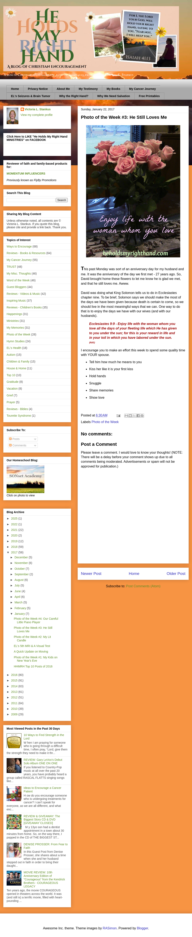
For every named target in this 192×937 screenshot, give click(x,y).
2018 (14, 546)
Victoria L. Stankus (38, 109)
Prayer (11, 402)
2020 (14, 535)
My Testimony (88, 88)
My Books (113, 88)
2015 (14, 680)
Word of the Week (18, 280)
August (19, 579)
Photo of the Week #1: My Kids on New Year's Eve (35, 659)
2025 (14, 518)
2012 (14, 697)
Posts (14, 439)
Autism (11, 354)
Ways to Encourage (19, 246)
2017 (14, 552)
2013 (14, 691)
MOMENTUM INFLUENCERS (26, 173)
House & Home (16, 368)
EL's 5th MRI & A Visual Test (32, 646)
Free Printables (149, 96)
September (21, 574)
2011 (14, 703)
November (21, 563)
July (17, 585)
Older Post (176, 573)
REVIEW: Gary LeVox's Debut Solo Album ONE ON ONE (43, 761)
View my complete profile (37, 115)
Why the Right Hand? (74, 96)
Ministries (13, 320)
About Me (63, 88)
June (17, 591)
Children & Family (18, 361)
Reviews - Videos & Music (23, 293)
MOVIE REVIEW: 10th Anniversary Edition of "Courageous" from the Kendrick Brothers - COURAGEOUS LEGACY (44, 879)
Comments (17, 445)
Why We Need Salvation (113, 96)
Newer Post (91, 573)
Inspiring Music (16, 300)
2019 (14, 541)
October (20, 568)
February (20, 608)
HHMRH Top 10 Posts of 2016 (33, 666)
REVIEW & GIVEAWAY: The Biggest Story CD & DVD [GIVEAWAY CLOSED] (42, 820)
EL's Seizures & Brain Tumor (30, 96)
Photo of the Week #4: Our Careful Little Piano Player (36, 620)
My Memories (15, 327)
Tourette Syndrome (19, 415)
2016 (14, 675)
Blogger (142, 928)
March (18, 602)
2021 (14, 530)
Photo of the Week (105, 422)
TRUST (11, 266)
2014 (14, 686)
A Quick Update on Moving (31, 651)
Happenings (14, 314)
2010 (14, 708)
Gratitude (13, 381)
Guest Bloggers (17, 287)
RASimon (110, 928)
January (20, 613)
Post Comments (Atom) (143, 586)
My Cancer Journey (142, 88)
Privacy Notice (38, 88)
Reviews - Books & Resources (26, 253)
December (21, 557)
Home (15, 88)
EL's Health (14, 348)
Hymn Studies (16, 341)
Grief (10, 395)
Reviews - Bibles (17, 409)
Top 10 (11, 375)
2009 (14, 714)
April (17, 596)
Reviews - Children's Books (24, 307)
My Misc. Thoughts (19, 273)
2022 (14, 524)
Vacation (12, 388)
